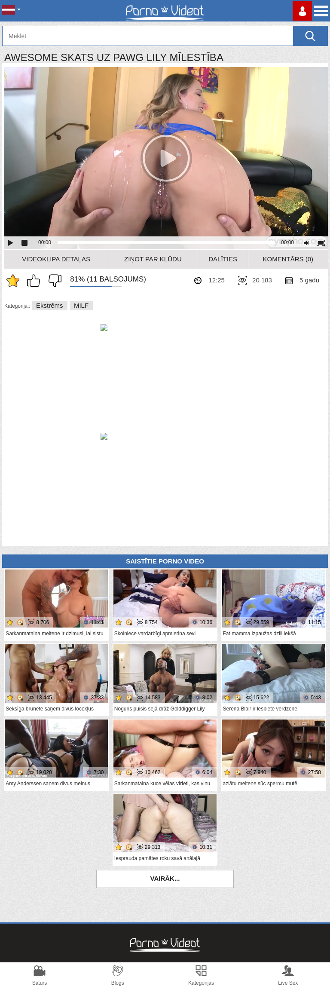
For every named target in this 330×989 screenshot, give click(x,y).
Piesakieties (302, 11)
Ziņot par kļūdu (153, 259)
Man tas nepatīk (52, 280)
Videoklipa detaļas (56, 259)
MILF (81, 305)
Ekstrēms (49, 305)
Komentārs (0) (288, 259)
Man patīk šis (35, 280)
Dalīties (222, 259)
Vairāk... (165, 878)
